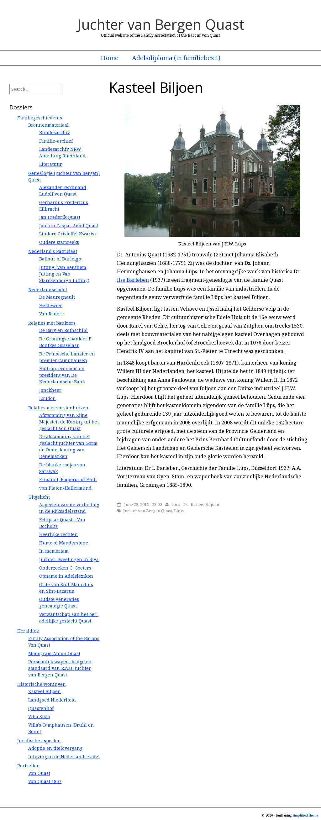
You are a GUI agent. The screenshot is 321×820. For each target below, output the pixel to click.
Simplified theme (305, 815)
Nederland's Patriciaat (52, 251)
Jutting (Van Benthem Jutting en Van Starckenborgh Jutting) (64, 273)
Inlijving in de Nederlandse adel (64, 757)
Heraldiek (28, 631)
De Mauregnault (57, 297)
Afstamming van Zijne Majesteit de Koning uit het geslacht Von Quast (69, 421)
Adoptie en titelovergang (55, 748)
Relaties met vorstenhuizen (58, 408)
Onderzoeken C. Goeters (65, 568)
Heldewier (50, 305)
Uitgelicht (39, 497)
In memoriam (54, 551)
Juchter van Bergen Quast (160, 24)
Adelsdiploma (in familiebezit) (176, 58)
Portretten (28, 766)
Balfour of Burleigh (60, 259)
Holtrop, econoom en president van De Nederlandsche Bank (62, 375)
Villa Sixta (39, 716)
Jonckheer (50, 390)
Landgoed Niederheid (52, 700)
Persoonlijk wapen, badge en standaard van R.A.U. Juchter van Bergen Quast (60, 668)
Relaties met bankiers (52, 323)
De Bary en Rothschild (63, 330)
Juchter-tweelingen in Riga (69, 559)
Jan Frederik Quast (59, 217)
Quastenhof (41, 708)
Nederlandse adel (47, 289)
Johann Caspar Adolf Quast (68, 226)
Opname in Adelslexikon (66, 576)
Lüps (179, 510)
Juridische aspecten (39, 741)
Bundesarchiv (54, 132)
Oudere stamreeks (59, 242)
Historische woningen (41, 684)
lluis (176, 504)
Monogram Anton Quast (54, 653)
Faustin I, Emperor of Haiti (68, 479)
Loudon (47, 398)
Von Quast (39, 773)
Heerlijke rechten (58, 534)
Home (109, 58)
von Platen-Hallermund (65, 488)
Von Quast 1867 (44, 781)
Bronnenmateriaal (48, 125)
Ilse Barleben (133, 279)
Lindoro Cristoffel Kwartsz (68, 234)
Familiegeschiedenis (39, 118)
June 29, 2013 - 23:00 (143, 504)
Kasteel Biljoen (205, 504)
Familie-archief (56, 141)
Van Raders (51, 314)
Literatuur (50, 164)
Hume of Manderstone (63, 543)
